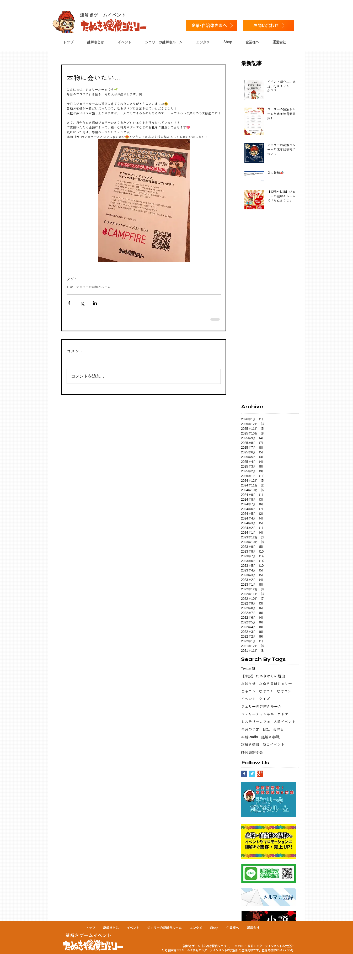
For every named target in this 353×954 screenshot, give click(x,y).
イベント (248, 699)
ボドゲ (282, 714)
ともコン (248, 691)
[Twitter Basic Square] (252, 774)
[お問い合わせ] (268, 25)
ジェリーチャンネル (257, 714)
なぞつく (266, 691)
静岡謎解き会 (252, 752)
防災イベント (274, 745)
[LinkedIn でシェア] (94, 303)
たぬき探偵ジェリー (275, 684)
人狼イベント (285, 722)
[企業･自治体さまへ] (211, 25)
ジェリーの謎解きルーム (93, 287)
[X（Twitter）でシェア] (81, 303)
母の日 (278, 729)
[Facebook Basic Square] (244, 774)
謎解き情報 (250, 745)
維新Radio (249, 737)
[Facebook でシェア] (69, 303)
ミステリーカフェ (255, 722)
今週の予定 (250, 729)
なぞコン (284, 691)
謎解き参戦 (270, 737)
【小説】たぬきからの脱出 (263, 676)
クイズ (264, 699)
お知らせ (248, 684)
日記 (70, 287)
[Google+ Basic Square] (260, 774)
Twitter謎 (248, 668)
